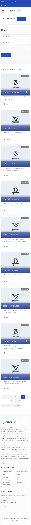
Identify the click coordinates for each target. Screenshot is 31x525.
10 (19, 397)
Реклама (19, 482)
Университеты (7, 471)
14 (15, 400)
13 (11, 400)
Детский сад (6, 480)
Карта (4, 487)
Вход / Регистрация (8, 18)
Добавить (21, 19)
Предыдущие (6, 405)
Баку (6, 104)
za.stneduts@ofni (11, 502)
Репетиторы (6, 477)
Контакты (19, 480)
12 (27, 397)
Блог (18, 477)
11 (23, 397)
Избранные (16, 2)
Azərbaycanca (5, 2)
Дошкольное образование (6, 483)
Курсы (4, 474)
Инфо (18, 474)
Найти (6, 55)
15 (19, 400)
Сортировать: (5, 69)
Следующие (16, 405)
